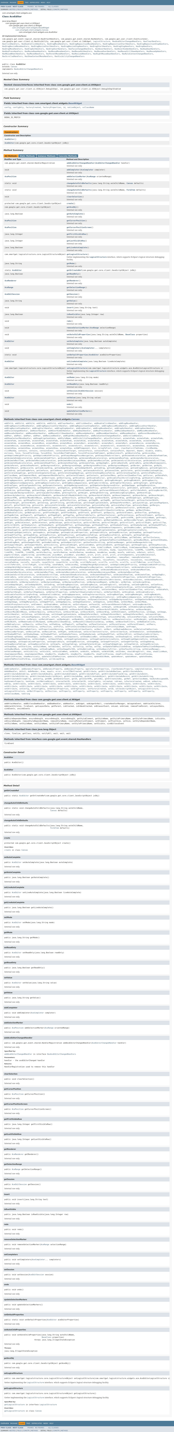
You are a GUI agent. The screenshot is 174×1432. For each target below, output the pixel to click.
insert (70, 308)
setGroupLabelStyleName (48, 607)
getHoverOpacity (52, 498)
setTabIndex (54, 646)
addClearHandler (66, 423)
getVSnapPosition (157, 545)
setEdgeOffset (46, 602)
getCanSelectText (72, 470)
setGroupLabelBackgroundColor (19, 607)
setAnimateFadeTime (14, 570)
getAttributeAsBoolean (109, 671)
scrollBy (74, 562)
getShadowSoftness (119, 525)
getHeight (83, 493)
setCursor (149, 589)
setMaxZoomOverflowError (98, 619)
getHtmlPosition (68, 500)
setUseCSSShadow (29, 649)
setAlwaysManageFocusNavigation (87, 567)
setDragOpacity (49, 597)
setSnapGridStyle (55, 642)
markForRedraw (60, 552)
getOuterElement (125, 513)
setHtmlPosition (136, 612)
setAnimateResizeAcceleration (71, 572)
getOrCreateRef (74, 270)
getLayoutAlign (140, 503)
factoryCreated (33, 107)
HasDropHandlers (144, 46)
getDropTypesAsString (30, 485)
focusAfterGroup (31, 453)
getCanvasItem (112, 470)
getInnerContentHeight (123, 500)
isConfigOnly (94, 681)
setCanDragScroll (108, 585)
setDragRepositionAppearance (73, 597)
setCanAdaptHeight (13, 585)
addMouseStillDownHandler (61, 433)
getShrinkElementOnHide (34, 530)
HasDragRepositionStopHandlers (152, 44)
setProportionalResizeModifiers (20, 629)
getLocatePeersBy (100, 505)
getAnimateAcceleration (133, 456)
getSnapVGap (91, 537)
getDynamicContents (52, 485)
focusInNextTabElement (64, 453)
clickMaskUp (151, 448)
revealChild (47, 562)
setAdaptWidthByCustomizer (17, 567)
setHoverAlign (11, 609)
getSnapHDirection (118, 532)
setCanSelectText (26, 587)
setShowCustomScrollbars (146, 634)
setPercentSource (29, 627)
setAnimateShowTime (123, 575)
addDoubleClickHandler (105, 423)
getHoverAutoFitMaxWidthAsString (70, 495)
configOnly (18, 107)
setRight (62, 632)
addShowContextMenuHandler (17, 438)
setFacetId (94, 604)
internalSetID (62, 681)
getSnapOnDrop (30, 535)
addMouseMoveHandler (147, 431)
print (90, 555)
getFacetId (68, 490)
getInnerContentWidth (147, 500)
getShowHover (89, 528)
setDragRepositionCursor (102, 597)
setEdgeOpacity (63, 602)
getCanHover (56, 470)
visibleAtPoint (39, 659)
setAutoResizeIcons (132, 580)
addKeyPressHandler (102, 431)
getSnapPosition (48, 535)
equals (50, 671)
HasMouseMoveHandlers (59, 51)
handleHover (83, 547)
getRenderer (72, 281)
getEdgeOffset (11, 488)
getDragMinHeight (113, 480)
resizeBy (65, 560)
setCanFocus (157, 585)
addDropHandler (83, 428)
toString (25, 694)
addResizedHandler (52, 436)
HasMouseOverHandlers (105, 51)
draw (43, 671)
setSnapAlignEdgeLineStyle (134, 639)
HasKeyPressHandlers (12, 51)
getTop (31, 540)
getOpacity (109, 513)
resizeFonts (95, 560)
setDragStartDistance (15, 599)
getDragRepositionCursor (47, 483)
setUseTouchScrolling (129, 649)
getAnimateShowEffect (45, 463)
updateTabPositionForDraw (17, 659)
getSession (72, 294)
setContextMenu (109, 589)
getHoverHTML (10, 498)
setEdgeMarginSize (28, 602)
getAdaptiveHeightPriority (17, 456)
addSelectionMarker (76, 176)
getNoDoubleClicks (13, 513)
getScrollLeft (127, 523)
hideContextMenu (12, 550)
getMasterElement (31, 508)
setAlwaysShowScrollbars (117, 567)
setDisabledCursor (145, 592)
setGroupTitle (69, 607)
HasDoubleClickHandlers (33, 44)
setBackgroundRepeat (97, 582)
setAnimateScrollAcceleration (19, 575)
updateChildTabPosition (53, 656)
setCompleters (74, 348)
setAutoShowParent (153, 580)
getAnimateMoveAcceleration (93, 458)
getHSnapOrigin (133, 498)
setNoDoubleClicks (146, 622)
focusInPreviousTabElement (91, 453)
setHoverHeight (143, 609)
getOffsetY (96, 513)
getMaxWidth (81, 508)
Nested (12, 9)
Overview (4, 2)
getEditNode (77, 488)
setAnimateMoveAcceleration (114, 570)
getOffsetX (83, 513)
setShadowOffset (49, 634)
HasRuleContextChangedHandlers (137, 54)
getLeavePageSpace (159, 503)
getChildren (127, 470)
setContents (93, 589)
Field (19, 9)
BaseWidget (75, 103)
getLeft (8, 505)
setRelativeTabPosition (145, 629)
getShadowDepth (46, 525)
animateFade (129, 438)
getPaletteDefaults (85, 515)
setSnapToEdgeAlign (112, 644)
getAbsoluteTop (132, 453)
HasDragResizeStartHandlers (45, 46)
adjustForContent (112, 438)
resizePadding (151, 560)
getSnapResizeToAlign (86, 535)
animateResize (136, 443)
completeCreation (143, 669)
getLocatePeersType (120, 505)
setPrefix (58, 627)
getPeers (159, 515)
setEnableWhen (51, 604)
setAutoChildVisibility (16, 580)
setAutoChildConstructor (45, 577)
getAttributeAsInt (138, 674)
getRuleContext (22, 523)
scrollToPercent (12, 565)
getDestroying (64, 478)
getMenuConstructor (125, 508)
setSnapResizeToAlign (15, 644)
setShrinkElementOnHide (145, 637)
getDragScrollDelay (98, 483)
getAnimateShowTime (67, 463)
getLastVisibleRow (76, 241)
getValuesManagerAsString (139, 542)
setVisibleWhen (59, 651)
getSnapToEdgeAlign (37, 537)
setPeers (150, 624)
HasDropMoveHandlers (12, 49)
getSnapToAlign (141, 535)
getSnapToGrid (56, 537)
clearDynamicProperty (122, 669)
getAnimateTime (86, 463)
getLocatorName (140, 505)
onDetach (141, 552)
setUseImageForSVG (66, 649)
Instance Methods (47, 156)
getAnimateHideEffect (45, 458)
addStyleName (64, 438)
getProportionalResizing (51, 520)
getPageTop (68, 515)
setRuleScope (74, 632)
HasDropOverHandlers (56, 49)
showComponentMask (13, 654)
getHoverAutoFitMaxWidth (39, 495)
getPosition (45, 518)
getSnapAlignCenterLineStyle (132, 530)
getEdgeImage (128, 485)
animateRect (80, 443)
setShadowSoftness (68, 634)
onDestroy (156, 681)
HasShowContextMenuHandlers (38, 56)
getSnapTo (127, 535)
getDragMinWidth (132, 480)
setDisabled (128, 592)
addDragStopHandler (64, 428)
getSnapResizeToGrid (109, 535)
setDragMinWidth (32, 597)
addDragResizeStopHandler (17, 428)
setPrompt (131, 627)
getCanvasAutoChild (93, 470)
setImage (150, 612)
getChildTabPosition (151, 473)
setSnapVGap (10, 646)
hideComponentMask (138, 547)
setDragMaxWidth (152, 594)
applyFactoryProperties (97, 669)
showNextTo (50, 654)
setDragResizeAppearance (129, 597)
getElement (132, 488)
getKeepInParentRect (120, 503)
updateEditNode (101, 656)
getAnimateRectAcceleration (144, 458)
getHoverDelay (139, 495)
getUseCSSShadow (159, 540)
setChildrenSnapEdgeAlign (147, 587)
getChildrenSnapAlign (15, 473)
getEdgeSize (64, 488)
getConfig (38, 679)
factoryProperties (52, 107)
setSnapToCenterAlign (90, 644)
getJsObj (98, 679)
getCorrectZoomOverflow (129, 475)
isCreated (107, 681)
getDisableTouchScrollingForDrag (123, 478)
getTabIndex (135, 537)
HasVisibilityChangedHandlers (70, 56)
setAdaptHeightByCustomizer (94, 565)
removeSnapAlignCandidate (17, 560)
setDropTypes (64, 599)
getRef (127, 679)
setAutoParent (77, 580)
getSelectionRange (76, 287)
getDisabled (79, 478)
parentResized (43, 555)
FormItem (131, 190)
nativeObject (73, 107)
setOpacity (28, 624)
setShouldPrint (124, 634)
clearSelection (74, 197)
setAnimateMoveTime (140, 570)
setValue (71, 398)
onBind (146, 681)
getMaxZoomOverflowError (101, 508)
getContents (92, 475)
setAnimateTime (142, 575)
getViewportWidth (33, 545)
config (7, 107)
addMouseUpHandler (85, 433)
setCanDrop (124, 585)
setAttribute (19, 684)
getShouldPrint (11, 528)
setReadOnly (72, 384)
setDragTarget (35, 599)
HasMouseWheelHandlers (13, 54)
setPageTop (81, 624)
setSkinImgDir (39, 639)
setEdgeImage (10, 602)
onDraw (7, 684)
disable (149, 451)
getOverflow (140, 513)
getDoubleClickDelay (152, 478)
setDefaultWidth (112, 592)
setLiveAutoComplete (77, 361)
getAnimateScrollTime (154, 460)
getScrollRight (143, 523)
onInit (151, 552)
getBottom (147, 465)
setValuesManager (150, 649)
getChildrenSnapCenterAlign (42, 473)
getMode (70, 263)
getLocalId (37, 505)
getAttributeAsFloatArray (114, 674)
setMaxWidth (77, 619)
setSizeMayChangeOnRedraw (17, 639)
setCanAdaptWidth (33, 585)
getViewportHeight (13, 545)
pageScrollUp (27, 555)
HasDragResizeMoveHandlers (15, 46)
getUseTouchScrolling (94, 542)
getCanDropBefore (25, 470)
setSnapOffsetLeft (110, 642)
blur (94, 448)
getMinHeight (143, 508)
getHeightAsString (99, 493)
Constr (26, 9)
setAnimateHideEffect (66, 570)
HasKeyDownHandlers (149, 49)
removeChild (84, 557)
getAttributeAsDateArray (16, 674)
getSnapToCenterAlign (15, 537)
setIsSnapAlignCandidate (63, 614)
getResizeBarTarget (133, 520)
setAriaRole (10, 577)
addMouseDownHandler (124, 431)
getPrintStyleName (145, 518)
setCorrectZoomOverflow (130, 589)
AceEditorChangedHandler (108, 163)
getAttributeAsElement (66, 674)
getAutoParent (11, 465)
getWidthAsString (42, 547)
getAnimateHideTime (67, 458)
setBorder (114, 582)
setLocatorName (156, 617)
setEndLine (65, 604)
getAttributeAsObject (95, 676)
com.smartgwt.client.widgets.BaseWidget (30, 28)
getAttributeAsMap (73, 676)
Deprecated (34, 2)
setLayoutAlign (152, 614)
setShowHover (46, 637)
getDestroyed (48, 478)
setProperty (65, 691)
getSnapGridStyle (98, 532)
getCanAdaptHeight (64, 468)
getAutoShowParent (29, 465)
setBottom (125, 582)
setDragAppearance (71, 594)
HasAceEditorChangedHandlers (126, 41)
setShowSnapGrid (124, 637)
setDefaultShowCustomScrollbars (86, 592)
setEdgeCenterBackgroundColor (150, 599)
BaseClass (130, 334)
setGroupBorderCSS (142, 604)
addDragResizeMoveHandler (114, 426)
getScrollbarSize (72, 523)
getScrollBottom (91, 523)
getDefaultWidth (32, 478)
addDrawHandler (11, 669)
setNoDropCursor (12, 624)
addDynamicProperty (31, 669)
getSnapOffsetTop (12, 535)
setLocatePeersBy (116, 617)
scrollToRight (29, 565)
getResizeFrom (152, 520)
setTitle (66, 646)
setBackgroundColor (29, 582)
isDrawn (118, 681)
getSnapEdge (53, 532)
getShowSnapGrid (12, 530)
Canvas (14, 67)
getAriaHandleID (119, 463)
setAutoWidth (10, 582)
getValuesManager (115, 542)
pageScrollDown (11, 555)
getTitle (8, 540)
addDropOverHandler (144, 428)
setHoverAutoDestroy (30, 609)
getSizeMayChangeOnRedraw (61, 530)
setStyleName (39, 646)
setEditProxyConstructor (16, 604)
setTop (89, 646)
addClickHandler (84, 423)
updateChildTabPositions (79, 656)
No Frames (39, 6)
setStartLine (24, 646)
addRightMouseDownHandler (76, 436)
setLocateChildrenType (94, 617)
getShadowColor (28, 525)
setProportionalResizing (51, 629)
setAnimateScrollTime (47, 575)
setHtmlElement (118, 612)
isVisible (103, 550)
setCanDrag (49, 585)
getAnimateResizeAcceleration (41, 460)
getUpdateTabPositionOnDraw (83, 540)
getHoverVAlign (85, 498)
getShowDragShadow (57, 528)
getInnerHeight (11, 503)
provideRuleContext (145, 555)
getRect (98, 520)
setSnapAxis (155, 639)
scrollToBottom (137, 562)
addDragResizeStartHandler (142, 426)
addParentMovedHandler (149, 433)
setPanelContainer (98, 624)
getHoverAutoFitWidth (99, 495)
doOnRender (33, 671)
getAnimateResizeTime (98, 460)
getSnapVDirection (74, 537)
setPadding (54, 624)
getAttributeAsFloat (89, 674)
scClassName (88, 107)
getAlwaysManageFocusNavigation (77, 456)
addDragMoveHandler (128, 423)
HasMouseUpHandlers (156, 51)
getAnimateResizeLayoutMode (72, 460)
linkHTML (139, 550)
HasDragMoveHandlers (57, 44)
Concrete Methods (68, 156)
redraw (29, 557)
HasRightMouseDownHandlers (106, 54)
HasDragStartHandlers (100, 46)
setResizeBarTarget (14, 632)
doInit (22, 671)
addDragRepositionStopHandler (85, 426)
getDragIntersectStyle (36, 480)
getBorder (135, 465)
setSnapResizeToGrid (38, 644)
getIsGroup (43, 503)
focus (17, 453)
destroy (157, 669)
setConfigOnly (38, 689)
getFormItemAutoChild (86, 490)
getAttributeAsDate (132, 671)
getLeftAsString (22, 505)
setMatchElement (47, 619)
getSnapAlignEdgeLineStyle (17, 532)
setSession (72, 391)
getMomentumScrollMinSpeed (52, 510)
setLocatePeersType (136, 617)
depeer (140, 451)
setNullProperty (35, 691)
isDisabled (79, 550)
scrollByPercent (88, 562)
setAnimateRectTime (43, 572)
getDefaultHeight (12, 478)
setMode (70, 377)
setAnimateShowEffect (100, 575)
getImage (82, 500)
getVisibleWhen (86, 545)
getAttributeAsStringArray (17, 679)
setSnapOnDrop (147, 642)
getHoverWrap (117, 498)
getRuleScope (55, 523)
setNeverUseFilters (125, 622)
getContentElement (75, 475)
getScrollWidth (11, 525)
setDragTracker (78, 689)
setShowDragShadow (13, 637)
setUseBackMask (11, 649)
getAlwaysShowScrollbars (107, 456)
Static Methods (27, 156)
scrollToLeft (154, 562)
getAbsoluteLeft (115, 453)
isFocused (91, 550)
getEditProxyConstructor (113, 488)
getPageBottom (11, 515)
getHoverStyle (69, 498)
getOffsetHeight (51, 513)
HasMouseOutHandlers (82, 51)
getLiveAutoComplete (77, 247)
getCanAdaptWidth (83, 468)
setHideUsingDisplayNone (140, 607)
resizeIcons (136, 560)
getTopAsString (43, 540)
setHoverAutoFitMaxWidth (55, 609)
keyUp (113, 550)
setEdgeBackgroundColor (121, 599)
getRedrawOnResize (113, 520)
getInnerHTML (85, 679)
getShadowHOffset (64, 525)
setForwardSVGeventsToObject (116, 604)
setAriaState (24, 577)
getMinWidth (30, 510)
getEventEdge (23, 490)
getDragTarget (141, 483)
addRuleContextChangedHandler (106, 436)
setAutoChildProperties (78, 334)
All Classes (53, 6)
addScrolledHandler (132, 436)
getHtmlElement (50, 500)
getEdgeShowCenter (47, 488)
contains (22, 451)
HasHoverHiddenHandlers (126, 49)
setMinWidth (10, 622)
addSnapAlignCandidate (44, 438)
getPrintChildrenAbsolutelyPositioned (84, 518)
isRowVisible (73, 314)
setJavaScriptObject (126, 689)
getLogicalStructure (77, 254)
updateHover (117, 656)
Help (48, 2)
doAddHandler (10, 671)
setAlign (37, 567)
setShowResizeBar (88, 637)
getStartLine (105, 537)
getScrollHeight (110, 523)
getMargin (154, 505)
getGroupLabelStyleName (48, 493)
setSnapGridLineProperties (31, 642)
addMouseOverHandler (36, 433)
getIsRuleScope (73, 503)
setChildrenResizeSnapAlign (65, 587)
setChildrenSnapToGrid (46, 589)
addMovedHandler (128, 433)
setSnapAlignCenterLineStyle (104, 639)
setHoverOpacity (37, 612)
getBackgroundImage (71, 465)
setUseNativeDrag (85, 649)
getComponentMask (27, 475)
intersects (56, 550)
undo (69, 404)
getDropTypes (10, 485)
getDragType (155, 483)
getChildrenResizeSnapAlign (148, 470)
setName (109, 622)
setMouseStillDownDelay (59, 622)
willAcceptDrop (56, 659)
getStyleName (120, 537)
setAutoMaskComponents (57, 580)
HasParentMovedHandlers (58, 54)
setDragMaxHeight (133, 594)
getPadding (154, 513)
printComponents (126, 555)
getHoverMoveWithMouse (30, 498)
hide (93, 547)
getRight (8, 523)
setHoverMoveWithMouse (15, 612)
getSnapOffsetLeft (152, 532)
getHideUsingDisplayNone (122, 493)
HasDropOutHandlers (34, 49)
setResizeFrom (33, 632)
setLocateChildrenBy (71, 617)
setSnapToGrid (131, 644)
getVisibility (51, 545)
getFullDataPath (138, 490)
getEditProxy (92, 488)
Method (34, 9)
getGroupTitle (69, 493)
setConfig (24, 689)
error (58, 671)
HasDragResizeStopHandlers (74, 46)
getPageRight (54, 515)
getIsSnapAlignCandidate (95, 503)
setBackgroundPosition (73, 582)
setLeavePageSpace (30, 617)
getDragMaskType (57, 480)
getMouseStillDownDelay (79, 510)
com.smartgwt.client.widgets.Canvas (32, 30)
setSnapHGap (92, 642)
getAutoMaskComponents (154, 463)
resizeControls (79, 560)
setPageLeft (68, 624)
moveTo (121, 552)
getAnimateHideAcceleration (18, 458)
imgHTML (26, 550)
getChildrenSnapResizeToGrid (100, 473)
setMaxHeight (63, 619)
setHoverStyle (54, 612)
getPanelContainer (106, 515)
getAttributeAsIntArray (16, 676)
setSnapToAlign (69, 644)
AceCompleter (87, 170)
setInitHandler (11, 614)
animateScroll (43, 446)
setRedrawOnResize (122, 629)
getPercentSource (29, 518)
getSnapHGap (135, 532)
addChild (8, 423)
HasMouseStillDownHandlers (131, 51)
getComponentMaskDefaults (51, 475)
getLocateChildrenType (78, 505)
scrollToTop (44, 565)
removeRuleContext (140, 557)
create (70, 203)
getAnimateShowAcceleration (18, 463)
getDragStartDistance (121, 483)
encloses (8, 453)
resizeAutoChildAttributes (45, 560)
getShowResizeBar (132, 528)
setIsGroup (26, 614)
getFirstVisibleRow (76, 234)
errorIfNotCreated (72, 671)
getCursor (148, 475)
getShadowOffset (100, 525)
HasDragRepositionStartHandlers (119, 44)
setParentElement (135, 624)
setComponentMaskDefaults (73, 589)
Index (43, 2)
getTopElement (60, 540)
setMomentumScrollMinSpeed (31, 622)
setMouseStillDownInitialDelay (88, 622)
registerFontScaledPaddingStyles (59, 557)
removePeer (111, 557)
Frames (30, 6)
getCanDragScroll (158, 468)
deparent (130, 451)
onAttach (130, 552)
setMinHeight (140, 619)
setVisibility (30, 651)
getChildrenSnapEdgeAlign (70, 473)
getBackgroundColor (50, 465)
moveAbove (90, 552)
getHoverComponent (121, 495)
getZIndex (58, 547)
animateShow (138, 446)
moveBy (112, 552)
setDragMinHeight (12, 597)
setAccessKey (71, 565)
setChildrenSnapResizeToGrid (18, 589)
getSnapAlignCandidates (104, 530)
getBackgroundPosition (94, 465)
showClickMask (160, 651)
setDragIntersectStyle (93, 594)
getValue (71, 301)
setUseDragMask (47, 649)
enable (158, 451)
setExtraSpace (80, 604)
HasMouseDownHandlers (35, 51)
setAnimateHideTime (88, 570)
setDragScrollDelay (152, 597)
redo (69, 321)
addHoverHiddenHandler (59, 431)
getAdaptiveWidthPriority (46, 456)
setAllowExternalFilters (56, 567)
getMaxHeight (66, 508)
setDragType (50, 599)
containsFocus (85, 451)
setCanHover (10, 587)
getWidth (28, 547)
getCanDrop (9, 470)
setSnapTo (55, 644)
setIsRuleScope (41, 614)
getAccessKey (148, 453)
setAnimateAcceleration (143, 567)
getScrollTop (159, 523)
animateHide (80, 441)
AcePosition (10, 176)
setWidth (74, 651)
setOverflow (41, 624)
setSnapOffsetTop (129, 642)
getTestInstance (151, 537)
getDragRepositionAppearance (18, 483)
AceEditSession (12, 294)
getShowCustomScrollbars (33, 528)
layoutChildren (125, 550)
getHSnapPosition (12, 500)
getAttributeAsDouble (41, 674)
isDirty (68, 550)
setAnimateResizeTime (128, 572)
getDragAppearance (13, 480)
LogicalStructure (101, 41)
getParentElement (144, 515)
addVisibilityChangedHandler (87, 438)
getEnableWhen (160, 488)
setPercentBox (11, 627)
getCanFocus (42, 470)
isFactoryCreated (132, 681)
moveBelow (102, 552)
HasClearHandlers (151, 41)
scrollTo (102, 562)
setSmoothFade (55, 639)
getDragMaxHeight (75, 480)
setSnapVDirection (149, 644)
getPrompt (161, 518)
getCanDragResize (139, 468)
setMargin (31, 619)
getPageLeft (26, 515)
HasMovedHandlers (35, 54)
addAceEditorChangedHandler (80, 163)
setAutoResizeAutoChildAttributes (104, 580)
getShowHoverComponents (110, 528)
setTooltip (78, 646)
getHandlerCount (61, 679)
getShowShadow (150, 528)
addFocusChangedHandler (16, 431)
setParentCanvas (117, 624)
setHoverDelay (127, 609)
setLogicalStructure (77, 368)
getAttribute (89, 671)
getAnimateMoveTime (118, 458)
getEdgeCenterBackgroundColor (105, 485)
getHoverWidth (102, 498)
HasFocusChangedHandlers (80, 49)
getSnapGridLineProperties (74, 532)
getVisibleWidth (104, 545)
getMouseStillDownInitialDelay (108, 510)
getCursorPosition (76, 221)
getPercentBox (11, 518)
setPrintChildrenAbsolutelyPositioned (84, 627)
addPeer (8, 436)
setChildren (43, 587)
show (148, 651)
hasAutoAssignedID (159, 679)
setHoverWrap (102, 612)
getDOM (48, 679)
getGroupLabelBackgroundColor (19, 493)
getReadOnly (72, 274)
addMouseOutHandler (14, 433)
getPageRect (40, 515)
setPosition (45, 627)
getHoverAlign (144, 493)
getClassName (10, 475)
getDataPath (161, 475)
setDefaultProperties (77, 355)
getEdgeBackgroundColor (76, 485)
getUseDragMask (11, 542)
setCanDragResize (88, 585)
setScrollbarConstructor (95, 632)
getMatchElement (50, 508)
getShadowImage (82, 525)
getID (74, 679)
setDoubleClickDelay (50, 594)
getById (157, 465)
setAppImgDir (158, 575)
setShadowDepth (153, 632)
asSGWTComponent (82, 448)
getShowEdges (74, 528)
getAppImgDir (102, 463)
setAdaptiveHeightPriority (123, 565)
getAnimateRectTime (14, 460)
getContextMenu (108, 475)
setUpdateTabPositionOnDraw (116, 646)
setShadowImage (31, 634)
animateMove (24, 443)
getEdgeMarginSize (146, 485)
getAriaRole (135, 463)
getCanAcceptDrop (43, 468)
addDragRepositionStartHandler (51, 426)
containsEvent (46, 451)
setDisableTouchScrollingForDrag (21, 594)
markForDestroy (43, 552)
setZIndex (120, 651)
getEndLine (9, 490)
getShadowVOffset (157, 525)
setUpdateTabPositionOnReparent (149, 646)
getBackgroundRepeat (118, 465)
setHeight (83, 607)
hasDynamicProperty (14, 681)
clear (116, 448)
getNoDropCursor (33, 513)
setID (110, 689)
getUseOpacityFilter (71, 542)
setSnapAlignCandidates (76, 639)
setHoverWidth (87, 612)
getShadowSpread (138, 525)
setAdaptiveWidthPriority (152, 565)
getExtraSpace (54, 490)
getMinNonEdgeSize (13, 510)
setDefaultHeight (12, 592)
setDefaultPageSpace (34, 592)
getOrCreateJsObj (113, 679)
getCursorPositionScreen (79, 227)
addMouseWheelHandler (107, 433)
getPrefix (58, 518)
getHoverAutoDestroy (14, 495)
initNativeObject (44, 681)
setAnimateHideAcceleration (39, 570)
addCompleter (73, 170)
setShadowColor (136, 632)
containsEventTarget (66, 451)
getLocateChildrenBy (55, 505)
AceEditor (9, 139)
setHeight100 (119, 607)
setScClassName (11, 694)
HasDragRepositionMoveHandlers (85, 44)
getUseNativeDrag (50, 542)
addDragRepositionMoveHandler (19, 426)
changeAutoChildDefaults (79, 183)
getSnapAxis (39, 532)
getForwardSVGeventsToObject (113, 490)
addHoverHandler (38, 431)
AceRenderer (10, 281)
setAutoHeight (37, 580)
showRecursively (32, 656)
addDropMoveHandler (102, 428)
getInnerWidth (28, 503)
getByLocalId (26, 468)
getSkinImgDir (83, 530)
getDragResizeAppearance (74, 483)
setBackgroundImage (50, 582)
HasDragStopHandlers (123, 46)
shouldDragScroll (135, 651)
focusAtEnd (46, 453)
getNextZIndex (143, 510)
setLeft (45, 617)
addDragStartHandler (42, 428)
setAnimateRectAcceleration (18, 572)
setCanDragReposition (67, 585)
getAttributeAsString (142, 676)
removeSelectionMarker (78, 328)
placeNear (57, 555)
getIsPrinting (57, 503)
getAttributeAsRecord (118, 676)
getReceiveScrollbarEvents (78, 520)
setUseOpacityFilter (106, 649)
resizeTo (24, 562)
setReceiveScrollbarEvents (78, 629)
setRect (98, 629)
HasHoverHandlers (103, 49)
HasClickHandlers (10, 44)
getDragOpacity (149, 480)
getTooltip (20, 540)
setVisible (45, 651)
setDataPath (162, 589)
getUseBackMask (141, 540)
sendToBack (57, 565)
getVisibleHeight (68, 545)
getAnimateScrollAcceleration (126, 460)
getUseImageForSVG (30, 542)
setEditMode (113, 602)
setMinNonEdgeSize (158, 619)
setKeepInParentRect (88, 614)
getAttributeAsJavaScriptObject (46, 676)
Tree (26, 2)
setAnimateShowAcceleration (74, 575)
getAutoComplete (75, 214)
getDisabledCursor (96, 478)
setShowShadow (106, 637)
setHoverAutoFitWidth (107, 609)
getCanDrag (99, 468)
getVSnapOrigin (121, 545)
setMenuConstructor (121, 619)
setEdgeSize (99, 602)
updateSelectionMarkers (78, 411)
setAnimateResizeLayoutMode (101, 572)
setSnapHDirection (75, 642)
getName (130, 510)
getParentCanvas (126, 515)
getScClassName (140, 679)
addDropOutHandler (123, 428)
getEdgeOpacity (27, 488)
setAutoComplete (75, 341)
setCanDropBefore (140, 585)
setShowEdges (31, 637)
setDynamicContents (97, 599)
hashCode (30, 681)
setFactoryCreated (97, 689)
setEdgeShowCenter (82, 602)
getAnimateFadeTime (157, 456)
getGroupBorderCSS (158, 490)
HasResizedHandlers (81, 54)
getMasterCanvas (12, 508)
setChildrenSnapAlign (92, 587)
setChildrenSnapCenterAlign (119, 587)
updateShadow (145, 656)
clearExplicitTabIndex (132, 448)
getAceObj (71, 207)
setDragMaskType (115, 594)
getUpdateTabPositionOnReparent (115, 540)
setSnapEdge (10, 642)
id (64, 107)
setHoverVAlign (70, 612)
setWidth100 (107, 651)
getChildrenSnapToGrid (128, 473)
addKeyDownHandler (82, 431)
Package (13, 2)
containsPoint (101, 451)
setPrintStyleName (115, 627)
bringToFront (104, 448)
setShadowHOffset (12, 634)
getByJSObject (11, 468)
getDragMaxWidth (95, 480)
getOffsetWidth (68, 513)
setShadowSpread (87, 634)
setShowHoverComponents (66, 637)
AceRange (91, 176)
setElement (36, 604)
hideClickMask (104, 547)
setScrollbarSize (118, 632)
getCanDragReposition (117, 468)
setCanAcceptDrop (141, 582)
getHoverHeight (156, 495)
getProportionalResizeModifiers (20, 520)
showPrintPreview (104, 654)
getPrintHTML (112, 518)
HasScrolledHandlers (12, 56)
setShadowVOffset (105, 634)
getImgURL (93, 500)
